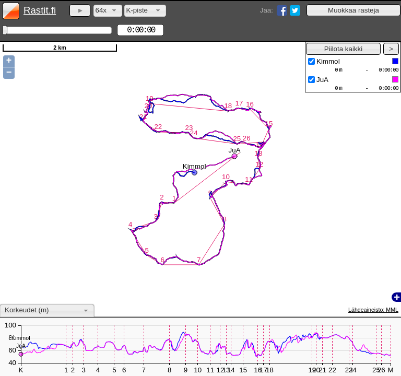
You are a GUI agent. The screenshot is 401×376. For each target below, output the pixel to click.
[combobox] (107, 11)
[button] (353, 10)
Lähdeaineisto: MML (373, 310)
